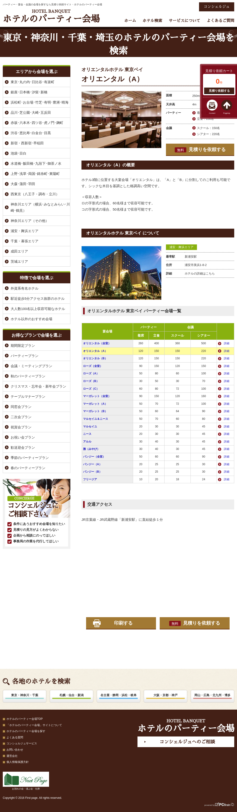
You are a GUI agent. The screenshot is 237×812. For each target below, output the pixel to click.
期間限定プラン (23, 346)
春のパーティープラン (28, 468)
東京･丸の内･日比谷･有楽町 (32, 82)
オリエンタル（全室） (97, 343)
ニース (87, 434)
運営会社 (12, 756)
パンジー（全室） (94, 456)
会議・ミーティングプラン (31, 366)
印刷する (123, 623)
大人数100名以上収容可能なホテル (38, 309)
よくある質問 (14, 737)
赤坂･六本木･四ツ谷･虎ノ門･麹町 (37, 123)
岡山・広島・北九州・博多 (212, 695)
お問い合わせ (14, 749)
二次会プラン (21, 417)
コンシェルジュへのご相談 (187, 741)
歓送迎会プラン (23, 447)
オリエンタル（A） (95, 351)
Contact (212, 113)
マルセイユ (90, 426)
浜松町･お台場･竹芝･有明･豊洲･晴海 (40, 102)
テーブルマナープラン (28, 396)
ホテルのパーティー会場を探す (25, 731)
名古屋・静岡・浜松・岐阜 (118, 695)
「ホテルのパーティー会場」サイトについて (34, 725)
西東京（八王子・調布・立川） (35, 194)
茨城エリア (19, 261)
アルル (87, 441)
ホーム (130, 21)
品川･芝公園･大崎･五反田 (31, 112)
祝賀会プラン (21, 427)
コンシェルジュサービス (21, 743)
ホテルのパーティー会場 (51, 16)
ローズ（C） (91, 388)
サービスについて (184, 21)
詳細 (226, 343)
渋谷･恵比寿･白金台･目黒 (31, 133)
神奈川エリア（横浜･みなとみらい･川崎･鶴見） (40, 207)
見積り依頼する (219, 90)
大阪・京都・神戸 (165, 695)
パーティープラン (24, 356)
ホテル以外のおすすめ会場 (31, 319)
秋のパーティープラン (28, 376)
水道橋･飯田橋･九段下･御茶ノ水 (36, 163)
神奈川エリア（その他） (30, 221)
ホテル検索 (152, 21)
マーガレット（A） (95, 403)
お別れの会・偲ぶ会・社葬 (26, 781)
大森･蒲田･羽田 (23, 184)
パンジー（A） (92, 464)
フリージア (90, 479)
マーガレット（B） (95, 411)
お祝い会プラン (23, 437)
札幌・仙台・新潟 (71, 695)
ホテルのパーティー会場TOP (24, 718)
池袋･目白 (18, 153)
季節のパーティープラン (30, 458)
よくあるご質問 (220, 21)
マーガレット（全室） (97, 396)
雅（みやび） (91, 449)
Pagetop (226, 113)
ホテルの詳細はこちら (200, 273)
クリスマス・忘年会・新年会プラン (38, 386)
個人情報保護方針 (17, 762)
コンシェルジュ (217, 7)
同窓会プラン (21, 407)
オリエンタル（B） (95, 358)
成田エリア (19, 251)
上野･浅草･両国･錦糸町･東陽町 (35, 174)
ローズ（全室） (93, 366)
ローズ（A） (91, 373)
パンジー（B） (92, 471)
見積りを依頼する (200, 149)
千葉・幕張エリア (24, 241)
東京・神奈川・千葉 (24, 695)
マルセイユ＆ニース (95, 418)
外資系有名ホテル (24, 288)
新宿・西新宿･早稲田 (27, 143)
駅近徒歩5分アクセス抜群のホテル (38, 298)
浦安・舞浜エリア (181, 247)
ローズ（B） (91, 381)
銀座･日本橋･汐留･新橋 (29, 92)
